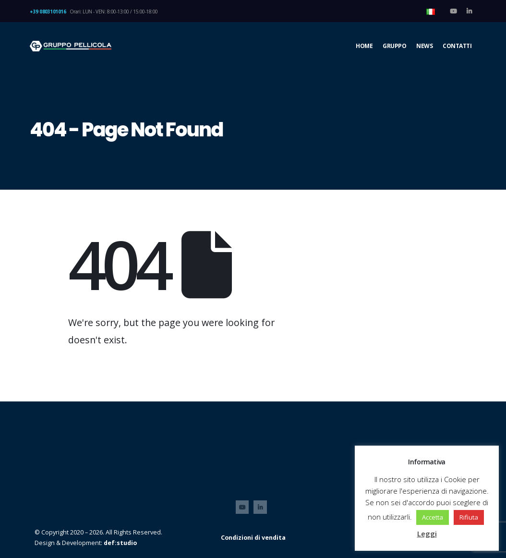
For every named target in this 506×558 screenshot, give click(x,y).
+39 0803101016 (48, 11)
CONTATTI (457, 46)
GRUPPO (394, 46)
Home (364, 46)
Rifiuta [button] (468, 517)
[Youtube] (453, 11)
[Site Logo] (70, 46)
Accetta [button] (432, 517)
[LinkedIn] (469, 11)
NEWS (424, 46)
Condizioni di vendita (253, 538)
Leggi (427, 533)
